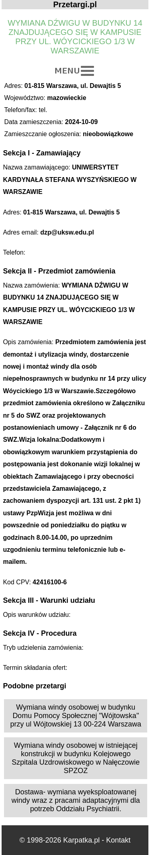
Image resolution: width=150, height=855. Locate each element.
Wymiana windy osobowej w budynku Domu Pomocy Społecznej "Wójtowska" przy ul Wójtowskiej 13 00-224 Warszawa (75, 715)
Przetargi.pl (75, 4)
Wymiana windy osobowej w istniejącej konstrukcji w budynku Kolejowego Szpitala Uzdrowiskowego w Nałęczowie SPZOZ (76, 758)
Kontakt (118, 840)
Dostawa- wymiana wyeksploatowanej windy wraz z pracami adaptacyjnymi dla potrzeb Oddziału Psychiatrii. (76, 800)
